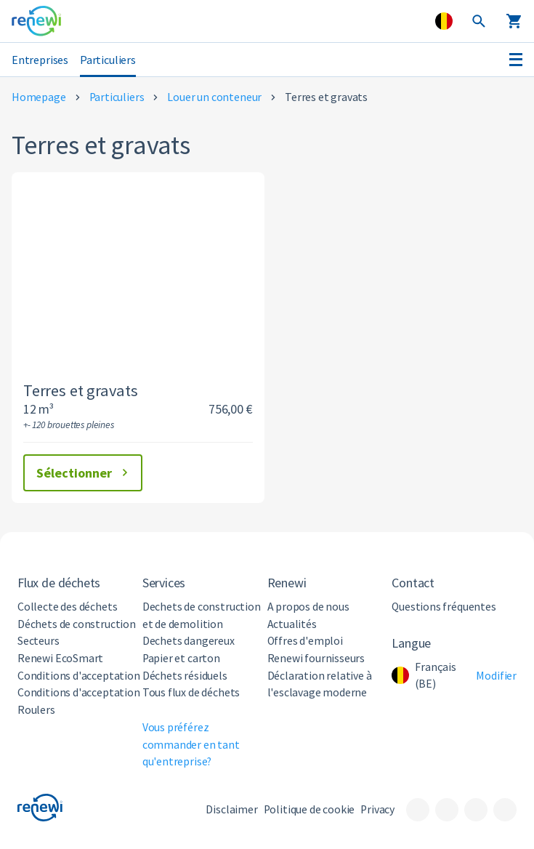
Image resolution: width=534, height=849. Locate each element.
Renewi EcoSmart (60, 658)
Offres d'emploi (305, 641)
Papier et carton (181, 658)
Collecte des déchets (67, 606)
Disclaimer (231, 809)
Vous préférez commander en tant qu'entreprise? (191, 744)
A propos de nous (308, 606)
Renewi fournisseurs (316, 658)
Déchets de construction (76, 624)
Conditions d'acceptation (78, 676)
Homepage (39, 97)
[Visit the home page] (36, 21)
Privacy (377, 809)
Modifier (496, 676)
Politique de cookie (309, 809)
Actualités (292, 624)
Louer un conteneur (214, 97)
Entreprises (40, 59)
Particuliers (108, 59)
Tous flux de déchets (191, 692)
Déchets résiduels (184, 676)
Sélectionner (84, 472)
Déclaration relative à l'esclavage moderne (319, 684)
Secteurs (38, 641)
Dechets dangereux (188, 641)
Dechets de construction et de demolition (201, 615)
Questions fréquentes (443, 606)
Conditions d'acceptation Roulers (78, 701)
